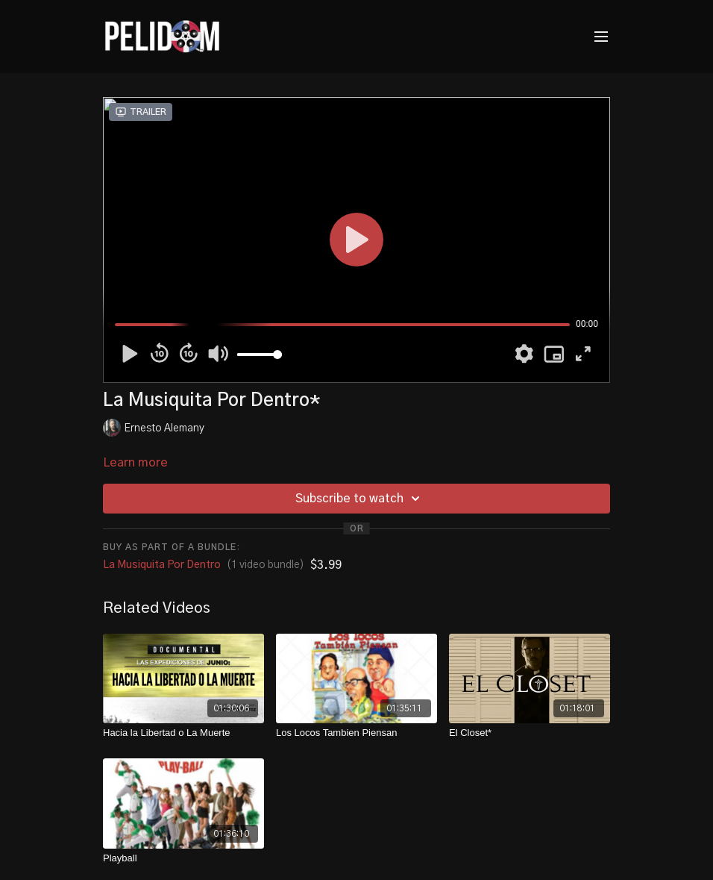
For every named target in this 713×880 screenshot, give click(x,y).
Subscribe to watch (359, 499)
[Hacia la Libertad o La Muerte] (183, 732)
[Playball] (183, 858)
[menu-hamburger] (601, 37)
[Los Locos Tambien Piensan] (356, 732)
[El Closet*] (529, 732)
